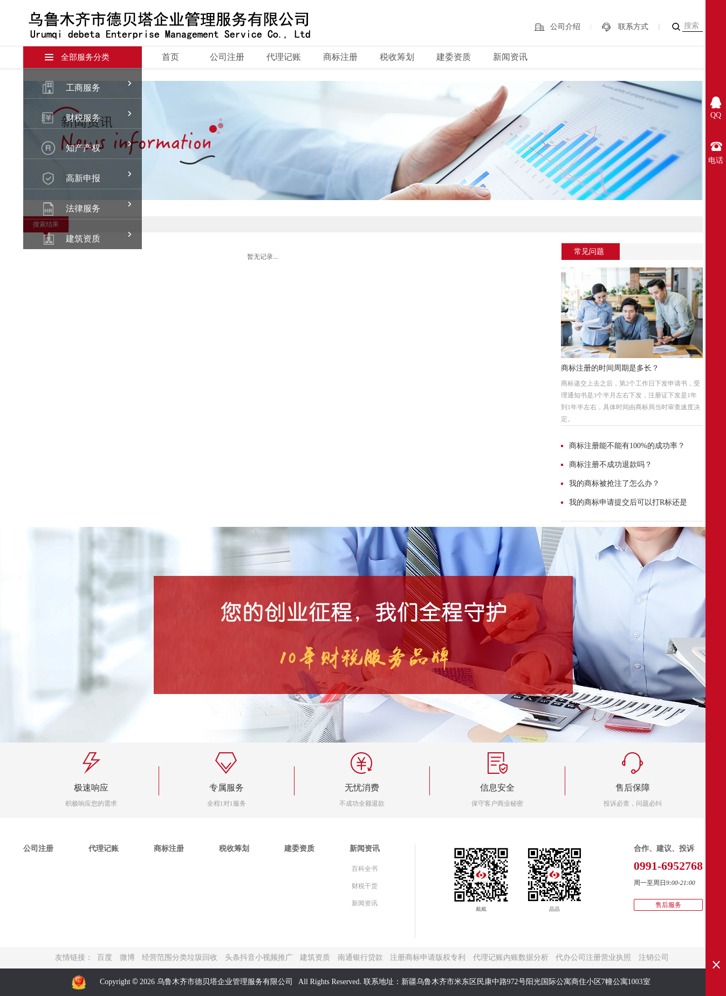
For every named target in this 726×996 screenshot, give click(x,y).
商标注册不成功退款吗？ (610, 465)
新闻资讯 (510, 56)
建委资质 (453, 56)
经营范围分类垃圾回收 (179, 957)
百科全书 (365, 869)
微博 (127, 957)
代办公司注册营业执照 (593, 957)
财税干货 (365, 886)
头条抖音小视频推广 (259, 957)
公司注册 (227, 56)
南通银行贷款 (360, 957)
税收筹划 (397, 56)
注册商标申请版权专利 (427, 957)
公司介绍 (565, 27)
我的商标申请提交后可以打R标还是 (628, 502)
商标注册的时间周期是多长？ (610, 368)
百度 (104, 957)
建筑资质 (315, 957)
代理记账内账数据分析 (511, 957)
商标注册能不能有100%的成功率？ (627, 446)
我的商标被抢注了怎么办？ (614, 483)
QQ (715, 115)
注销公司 (654, 957)
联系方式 (633, 27)
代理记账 (283, 56)
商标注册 (340, 56)
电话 (715, 160)
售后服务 (668, 905)
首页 (170, 56)
